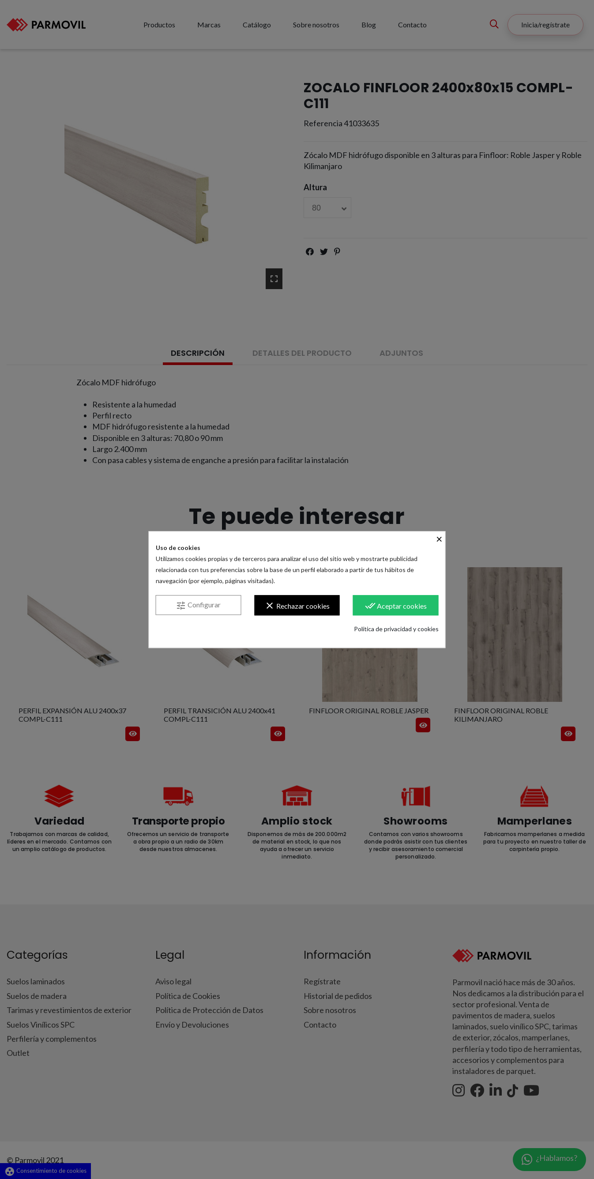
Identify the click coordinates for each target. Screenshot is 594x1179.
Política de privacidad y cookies (396, 629)
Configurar (198, 605)
